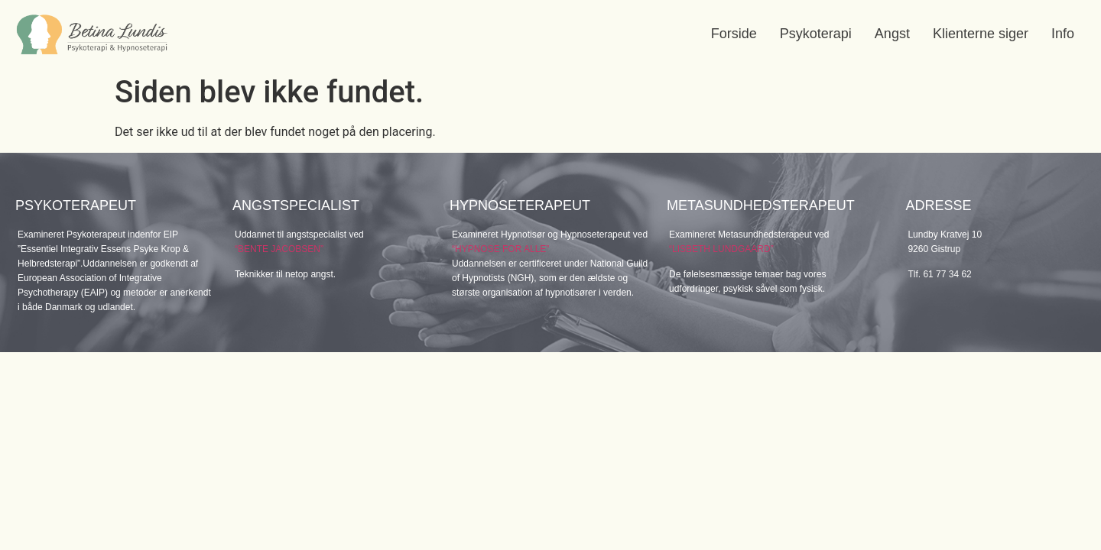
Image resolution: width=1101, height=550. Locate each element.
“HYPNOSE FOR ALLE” (500, 249)
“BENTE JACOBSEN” (279, 249)
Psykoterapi (816, 33)
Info (1062, 33)
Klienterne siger (980, 33)
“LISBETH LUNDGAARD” (721, 249)
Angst (892, 33)
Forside (734, 33)
